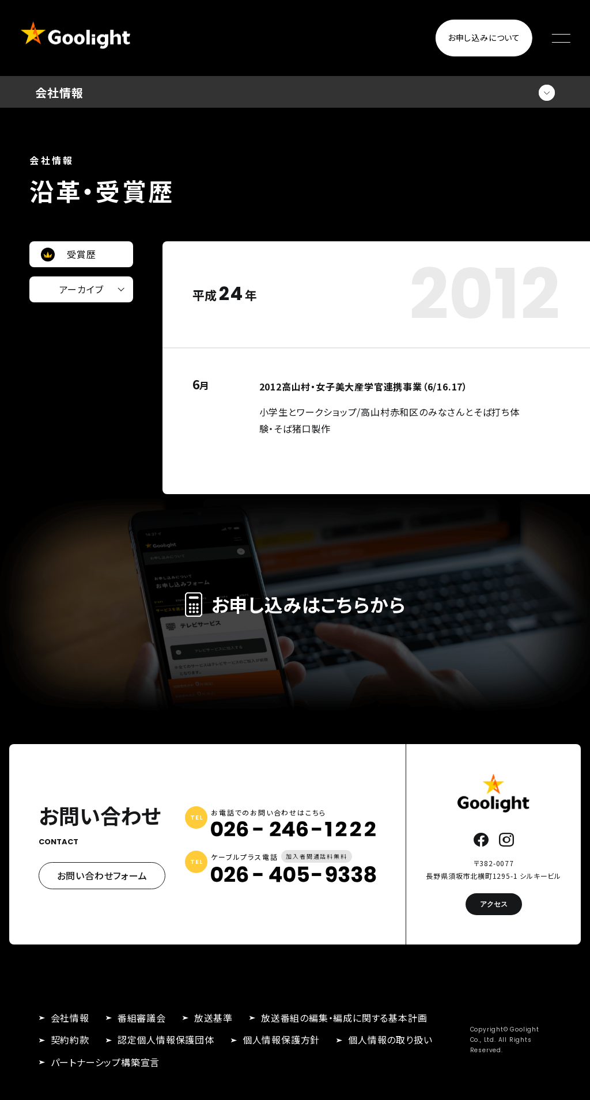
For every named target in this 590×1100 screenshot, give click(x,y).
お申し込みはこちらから (295, 604)
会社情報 (70, 1018)
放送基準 (213, 1018)
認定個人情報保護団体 (166, 1039)
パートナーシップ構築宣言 (105, 1062)
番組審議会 (142, 1018)
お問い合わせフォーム (102, 875)
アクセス (494, 904)
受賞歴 (81, 254)
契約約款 (70, 1039)
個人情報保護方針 (281, 1039)
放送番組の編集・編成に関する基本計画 (344, 1018)
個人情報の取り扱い (390, 1039)
